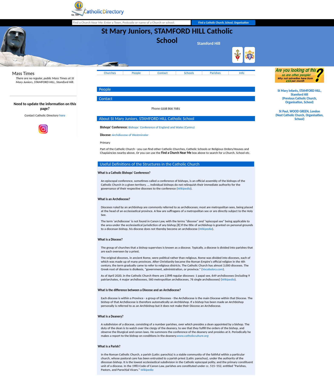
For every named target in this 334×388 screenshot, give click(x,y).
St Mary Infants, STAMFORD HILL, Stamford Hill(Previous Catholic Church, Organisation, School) (299, 96)
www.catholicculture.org (193, 336)
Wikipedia (183, 188)
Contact (163, 73)
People (136, 73)
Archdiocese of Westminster (130, 135)
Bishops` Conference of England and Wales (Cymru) (161, 127)
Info (241, 73)
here (62, 115)
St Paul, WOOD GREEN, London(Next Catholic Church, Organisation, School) (299, 115)
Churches (110, 73)
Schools (189, 73)
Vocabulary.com (212, 269)
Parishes (215, 73)
